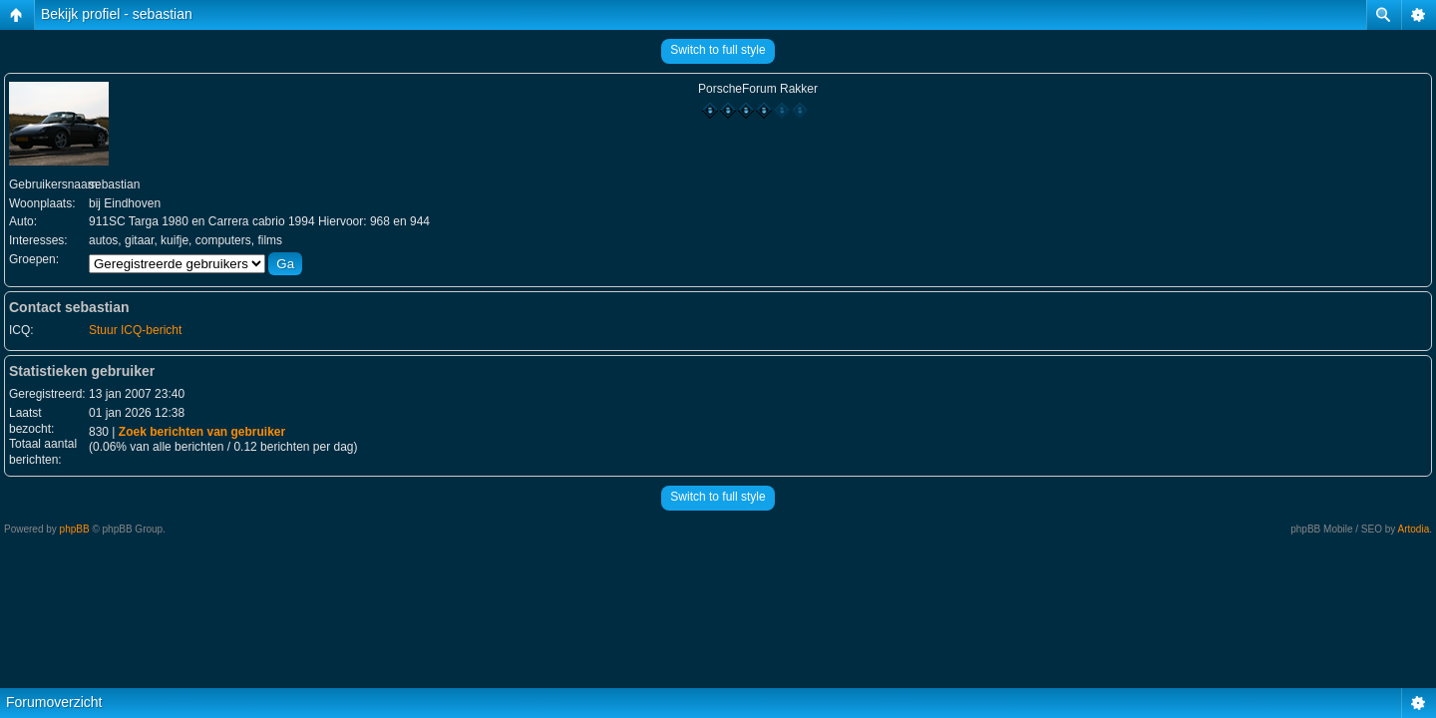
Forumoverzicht (54, 702)
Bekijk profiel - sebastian (116, 14)
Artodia (1414, 529)
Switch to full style (717, 50)
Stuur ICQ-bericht (135, 330)
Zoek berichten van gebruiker (202, 432)
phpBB (75, 529)
